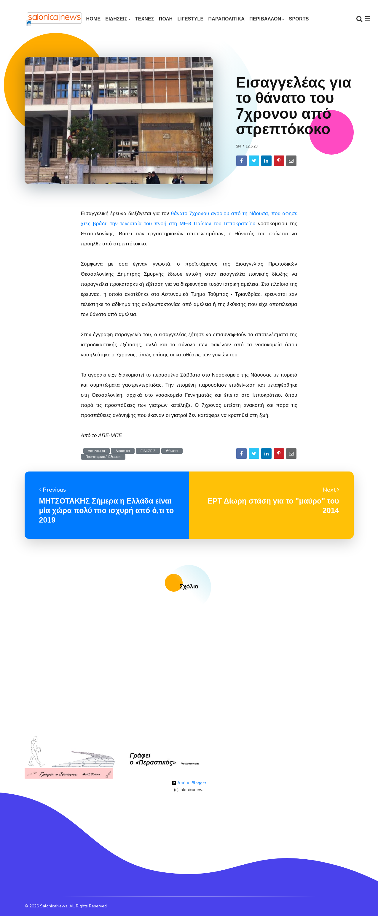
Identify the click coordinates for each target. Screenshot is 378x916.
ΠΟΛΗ (166, 18)
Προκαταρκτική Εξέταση (103, 457)
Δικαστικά (123, 451)
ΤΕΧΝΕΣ (144, 18)
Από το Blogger (189, 783)
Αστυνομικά (96, 451)
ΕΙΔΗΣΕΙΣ (116, 18)
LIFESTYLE (190, 18)
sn (238, 146)
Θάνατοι (172, 451)
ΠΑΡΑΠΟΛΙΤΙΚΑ (226, 18)
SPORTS (299, 18)
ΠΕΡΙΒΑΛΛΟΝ (265, 18)
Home (93, 18)
